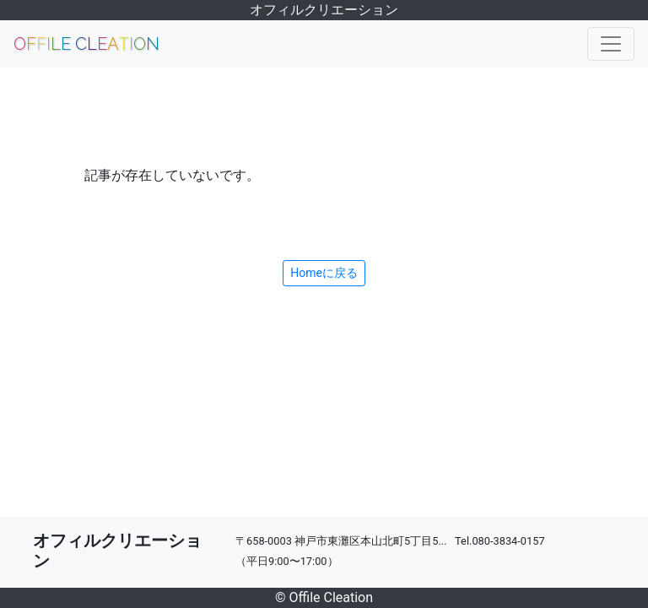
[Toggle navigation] (610, 44)
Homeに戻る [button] (324, 273)
